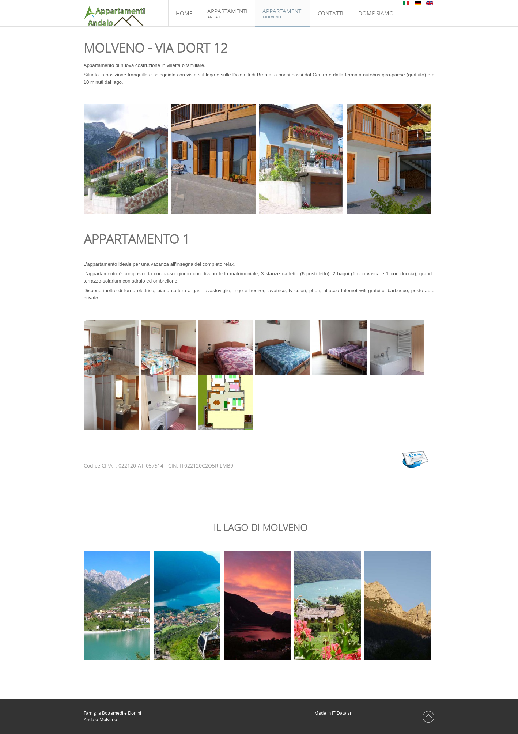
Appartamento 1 (137, 238)
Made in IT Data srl (334, 713)
